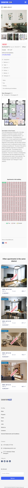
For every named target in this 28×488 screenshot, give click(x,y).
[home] (11, 2)
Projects (3, 414)
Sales (2, 417)
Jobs (2, 424)
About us (3, 427)
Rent (2, 421)
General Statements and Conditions (10, 433)
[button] (25, 2)
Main (2, 411)
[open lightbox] (14, 112)
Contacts (3, 430)
